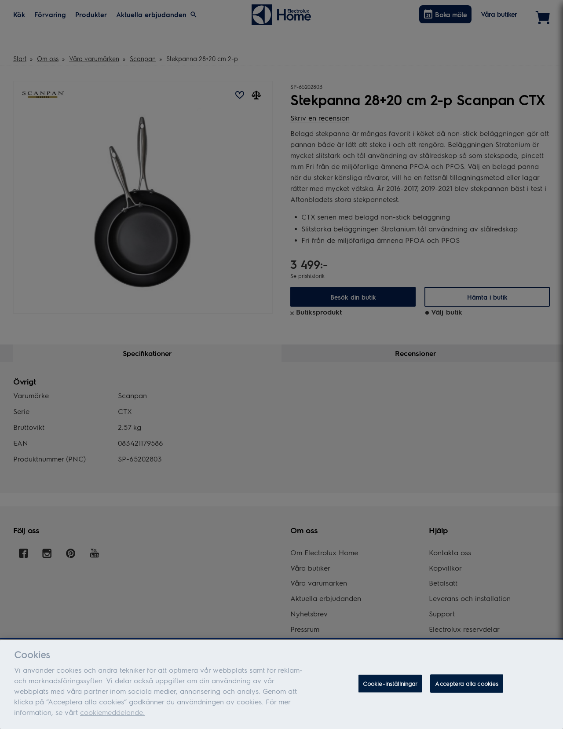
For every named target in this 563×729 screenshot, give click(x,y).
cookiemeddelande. (112, 712)
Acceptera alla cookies (466, 684)
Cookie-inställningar (390, 684)
